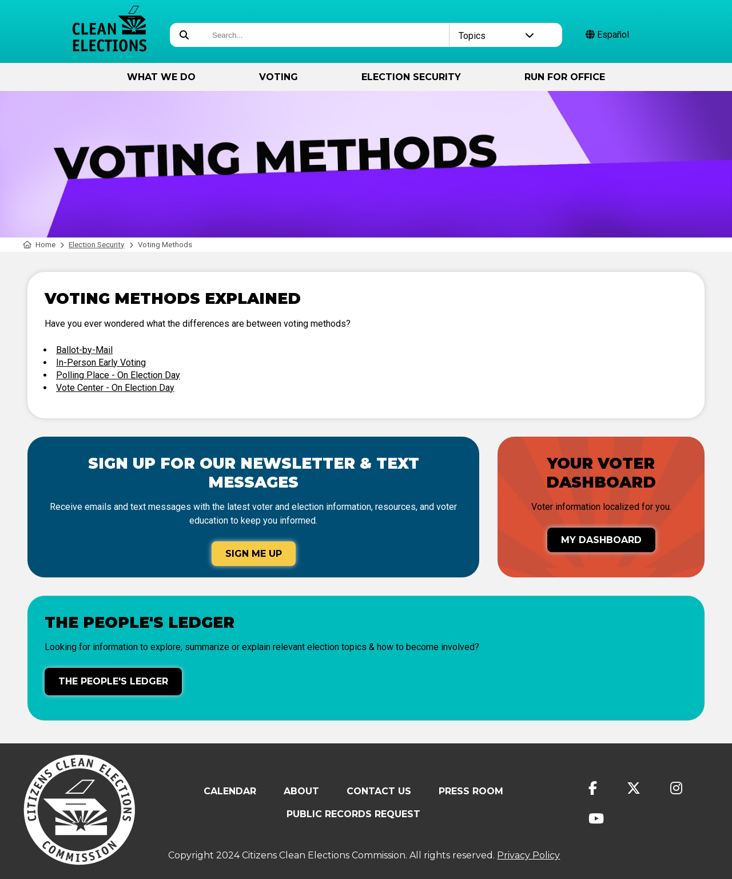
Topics (497, 35)
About (301, 791)
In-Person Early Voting (101, 362)
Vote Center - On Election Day (115, 387)
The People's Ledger (113, 681)
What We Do (161, 77)
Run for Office (564, 77)
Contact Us (379, 791)
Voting (278, 77)
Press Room (471, 791)
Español (607, 34)
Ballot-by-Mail (84, 350)
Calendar (230, 791)
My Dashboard (601, 539)
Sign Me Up (253, 553)
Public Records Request (353, 814)
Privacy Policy (528, 855)
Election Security (411, 77)
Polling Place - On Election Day (118, 375)
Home (39, 244)
